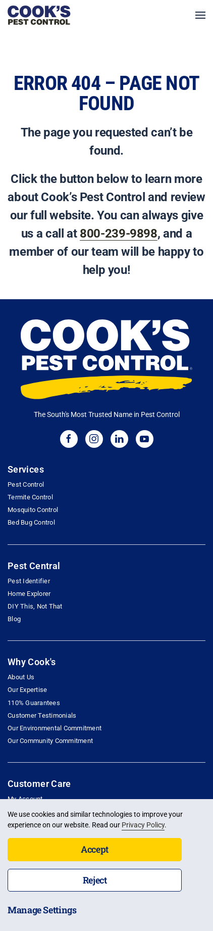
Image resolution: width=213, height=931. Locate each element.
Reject (95, 880)
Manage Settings (42, 910)
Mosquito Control (33, 510)
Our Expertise (27, 689)
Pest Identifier (29, 581)
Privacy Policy (143, 825)
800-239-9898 (118, 233)
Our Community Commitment (50, 740)
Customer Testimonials (42, 715)
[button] (200, 15)
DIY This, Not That (35, 606)
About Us (21, 677)
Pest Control (26, 484)
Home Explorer (29, 593)
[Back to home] (39, 15)
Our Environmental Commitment (54, 728)
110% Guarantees (34, 703)
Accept (95, 849)
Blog (14, 619)
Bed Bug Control (31, 522)
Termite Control (30, 497)
